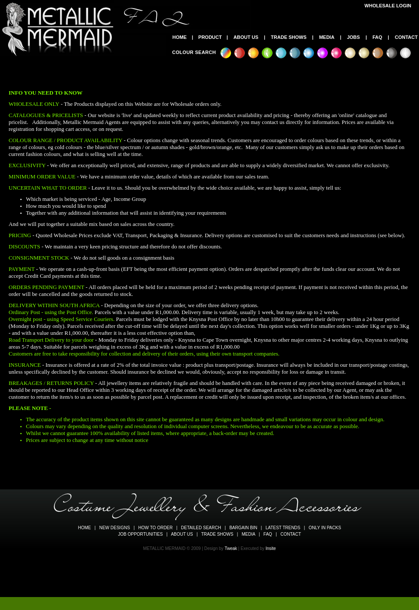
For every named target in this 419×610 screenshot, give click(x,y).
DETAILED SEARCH (201, 527)
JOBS (353, 37)
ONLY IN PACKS (325, 527)
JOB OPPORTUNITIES (140, 534)
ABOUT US (246, 37)
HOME (179, 37)
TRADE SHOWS (289, 37)
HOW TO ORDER (155, 527)
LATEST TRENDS (283, 527)
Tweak (231, 548)
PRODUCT (210, 37)
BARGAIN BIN (243, 527)
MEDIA (326, 37)
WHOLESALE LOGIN (388, 5)
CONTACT (406, 37)
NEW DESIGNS (114, 527)
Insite (271, 548)
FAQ (377, 37)
